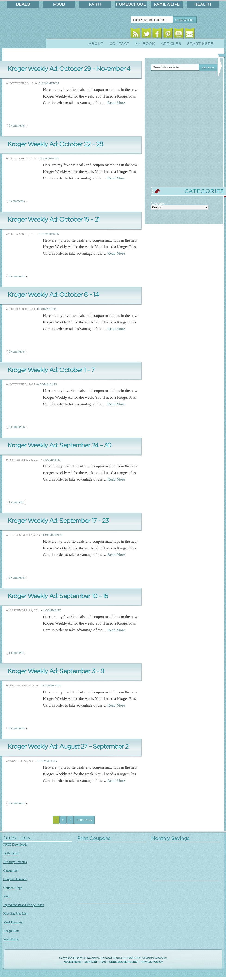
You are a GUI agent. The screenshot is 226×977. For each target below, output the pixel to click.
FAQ (6, 896)
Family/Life (167, 4)
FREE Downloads (15, 844)
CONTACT (91, 962)
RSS (135, 34)
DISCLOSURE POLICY (123, 962)
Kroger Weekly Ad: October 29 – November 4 (68, 69)
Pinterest (167, 34)
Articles (171, 44)
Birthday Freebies (15, 862)
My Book (145, 44)
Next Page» (84, 820)
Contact (120, 44)
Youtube (178, 34)
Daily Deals (11, 853)
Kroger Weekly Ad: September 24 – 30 (59, 445)
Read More (116, 103)
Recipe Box (11, 931)
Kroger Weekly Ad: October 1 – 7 (50, 370)
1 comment (16, 502)
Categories (10, 870)
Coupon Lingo (12, 888)
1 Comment (52, 459)
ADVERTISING (72, 962)
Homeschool (131, 4)
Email (189, 34)
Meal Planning (13, 922)
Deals (23, 4)
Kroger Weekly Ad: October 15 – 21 (53, 220)
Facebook (156, 34)
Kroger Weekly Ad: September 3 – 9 (55, 671)
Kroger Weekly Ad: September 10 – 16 (57, 596)
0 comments (17, 125)
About (96, 44)
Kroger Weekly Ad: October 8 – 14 (53, 295)
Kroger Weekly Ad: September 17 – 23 (57, 521)
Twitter (146, 34)
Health (202, 4)
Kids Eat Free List (15, 913)
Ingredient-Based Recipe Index (23, 905)
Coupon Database (15, 879)
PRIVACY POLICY (152, 962)
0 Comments (49, 83)
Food (59, 4)
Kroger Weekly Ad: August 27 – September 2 (67, 747)
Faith (95, 4)
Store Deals (11, 939)
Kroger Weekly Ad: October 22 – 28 (55, 144)
